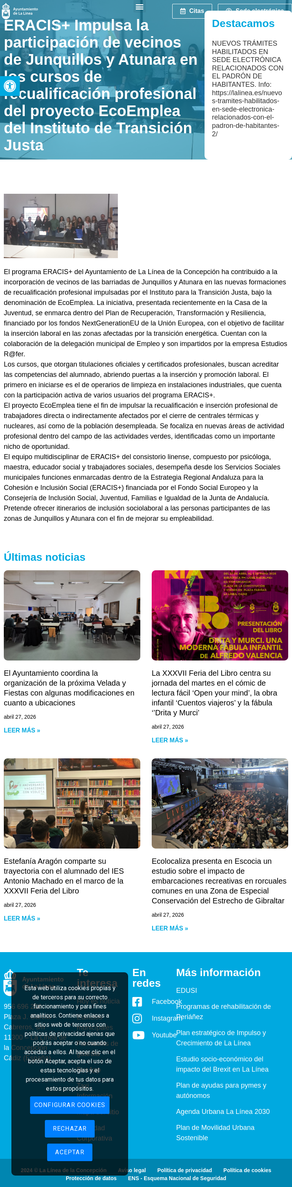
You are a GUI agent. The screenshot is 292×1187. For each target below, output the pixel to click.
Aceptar (69, 1152)
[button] (10, 86)
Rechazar (70, 1128)
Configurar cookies (70, 1105)
